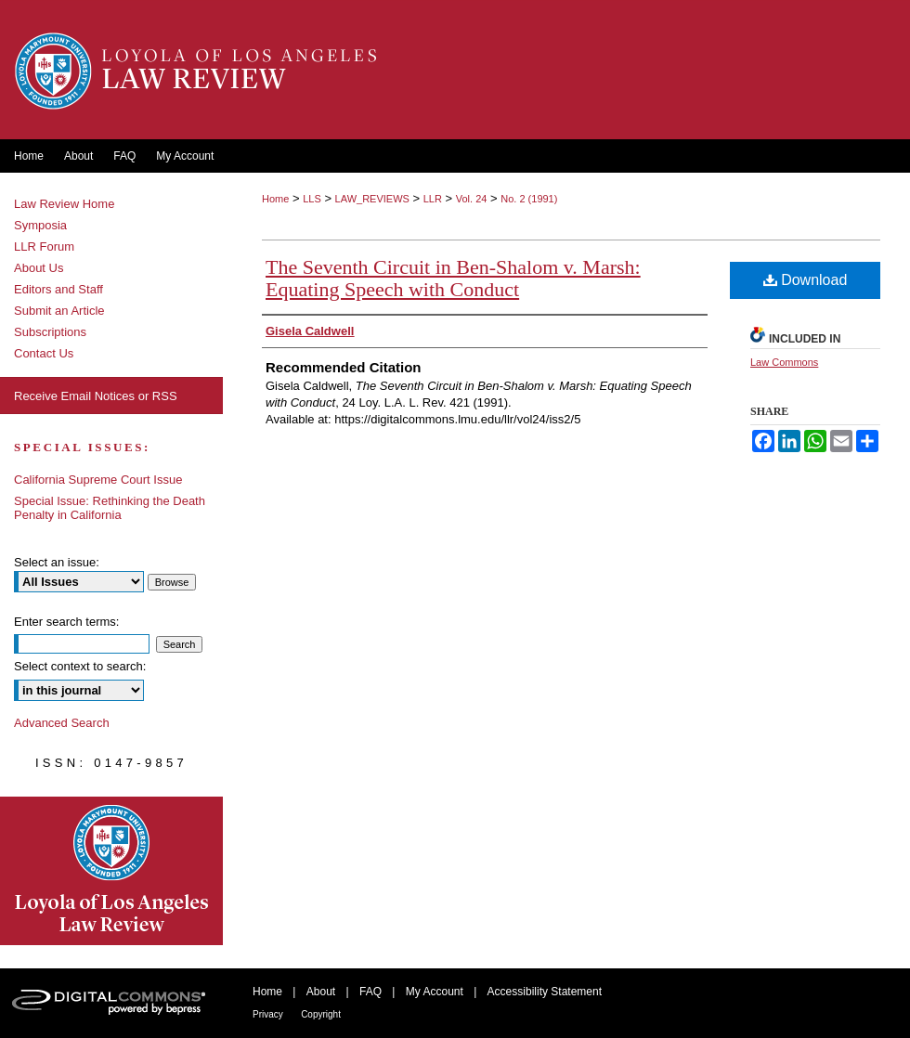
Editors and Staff (58, 289)
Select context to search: (80, 666)
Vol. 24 (472, 198)
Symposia (40, 225)
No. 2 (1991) (528, 198)
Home (275, 198)
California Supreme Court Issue (98, 480)
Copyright (321, 1014)
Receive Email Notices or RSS (95, 396)
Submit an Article (59, 311)
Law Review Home (64, 204)
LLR (432, 198)
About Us (38, 268)
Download (805, 280)
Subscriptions (50, 332)
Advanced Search (62, 723)
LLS (312, 198)
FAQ (370, 991)
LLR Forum (44, 246)
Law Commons (784, 362)
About (320, 991)
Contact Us (43, 353)
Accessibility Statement (545, 991)
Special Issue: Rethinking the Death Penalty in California (109, 508)
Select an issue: (56, 562)
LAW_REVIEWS (372, 198)
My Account (434, 991)
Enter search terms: (66, 622)
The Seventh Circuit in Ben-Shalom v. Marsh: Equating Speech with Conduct (453, 278)
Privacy (268, 1014)
